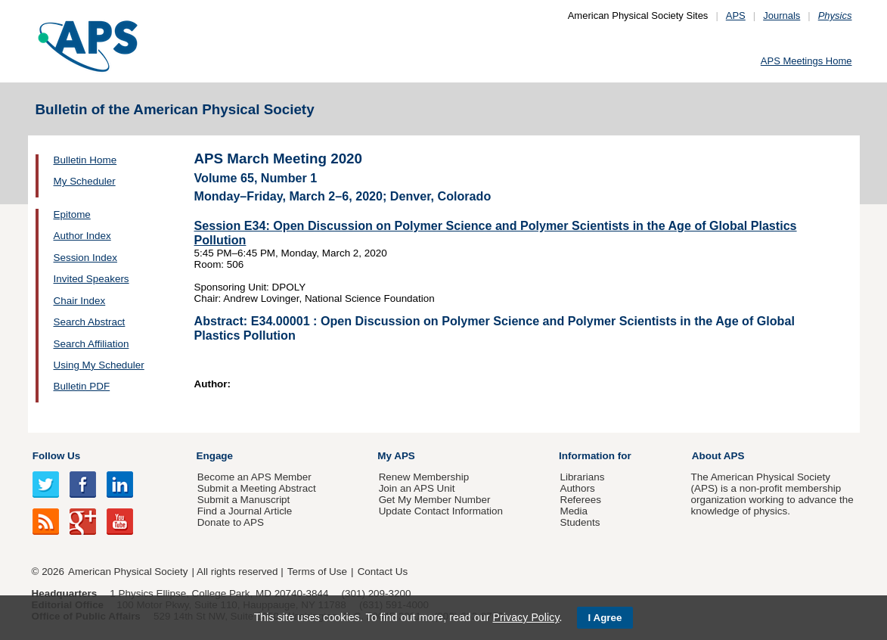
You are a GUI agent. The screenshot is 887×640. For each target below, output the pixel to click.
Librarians (582, 477)
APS (736, 15)
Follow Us (56, 455)
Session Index (85, 257)
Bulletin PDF (82, 386)
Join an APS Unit (417, 488)
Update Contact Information (441, 511)
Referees (580, 499)
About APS (718, 455)
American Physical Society (128, 571)
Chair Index (80, 300)
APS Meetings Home (806, 61)
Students (580, 522)
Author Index (82, 235)
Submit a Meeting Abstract (256, 488)
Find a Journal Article (244, 511)
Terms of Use (317, 571)
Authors (577, 488)
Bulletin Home (85, 160)
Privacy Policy (525, 617)
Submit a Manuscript (243, 499)
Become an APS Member (254, 477)
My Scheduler (85, 181)
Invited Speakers (91, 278)
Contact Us (383, 571)
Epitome (72, 214)
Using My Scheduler (99, 365)
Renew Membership (424, 477)
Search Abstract (90, 322)
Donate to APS (230, 522)
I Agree (605, 617)
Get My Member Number (435, 499)
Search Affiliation (91, 344)
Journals (781, 15)
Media (574, 511)
